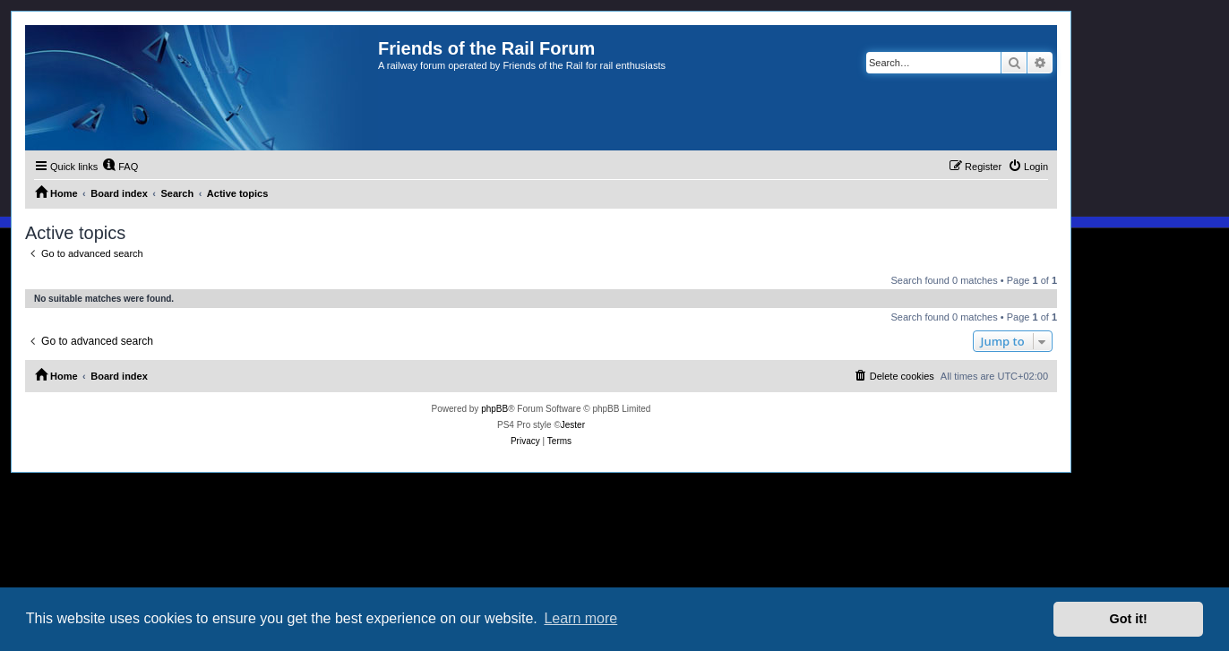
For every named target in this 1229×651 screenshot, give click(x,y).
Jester (573, 425)
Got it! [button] (1128, 619)
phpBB (494, 409)
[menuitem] (120, 166)
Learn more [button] (580, 618)
